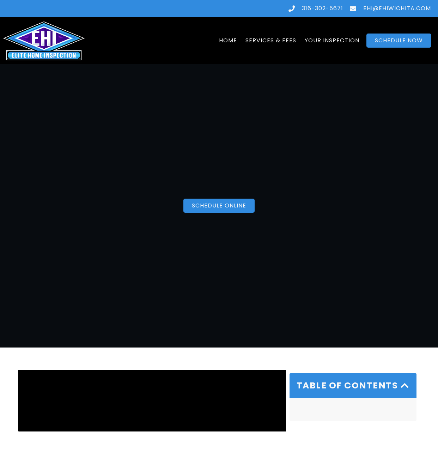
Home (228, 40)
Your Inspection (332, 40)
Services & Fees (270, 40)
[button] (405, 385)
